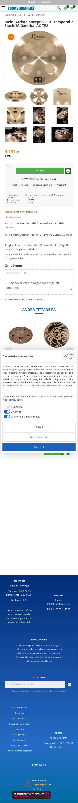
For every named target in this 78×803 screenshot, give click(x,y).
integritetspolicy (59, 691)
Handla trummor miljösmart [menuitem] (19, 750)
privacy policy (15, 399)
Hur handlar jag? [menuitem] (19, 718)
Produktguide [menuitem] (19, 739)
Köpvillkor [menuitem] (19, 729)
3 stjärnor (13, 273)
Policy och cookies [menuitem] (19, 745)
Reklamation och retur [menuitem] (19, 723)
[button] (4, 8)
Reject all (39, 426)
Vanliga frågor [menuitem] (19, 734)
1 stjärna (7, 273)
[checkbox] (12, 407)
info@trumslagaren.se (58, 603)
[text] (39, 151)
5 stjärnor (18, 273)
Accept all (39, 447)
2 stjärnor (10, 273)
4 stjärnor (16, 273)
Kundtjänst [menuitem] (20, 713)
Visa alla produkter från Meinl (21, 211)
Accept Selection (39, 437)
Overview (68, 356)
